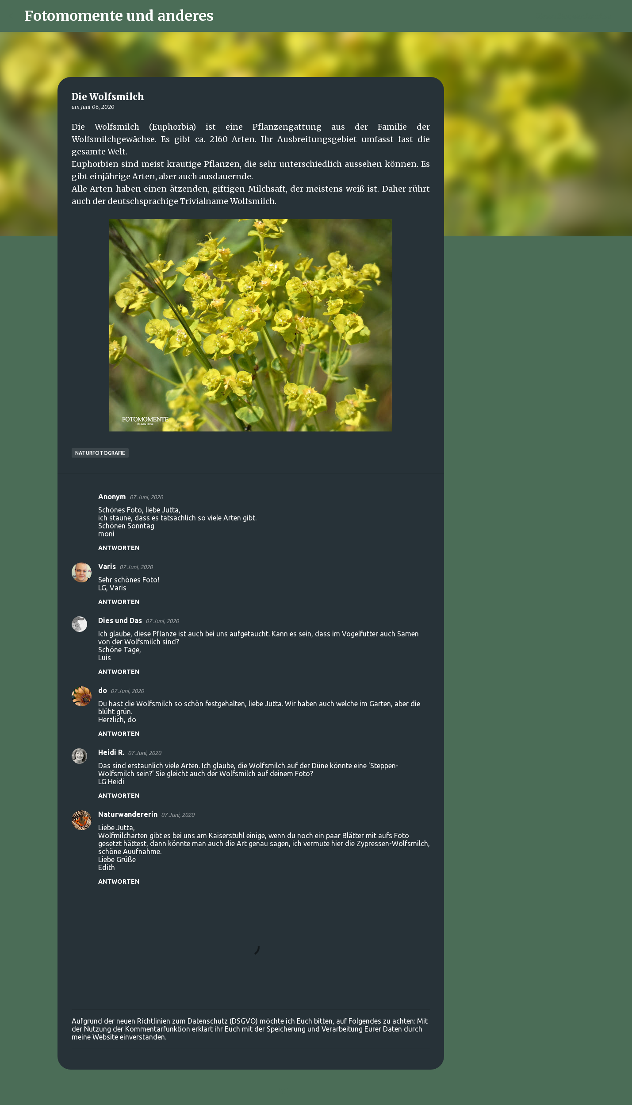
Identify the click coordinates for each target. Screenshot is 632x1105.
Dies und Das (120, 620)
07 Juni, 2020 (146, 497)
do (102, 690)
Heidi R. (111, 752)
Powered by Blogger (316, 1093)
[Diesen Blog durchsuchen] (578, 16)
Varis (107, 566)
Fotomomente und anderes (119, 16)
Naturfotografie (100, 453)
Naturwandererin (127, 814)
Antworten (118, 547)
